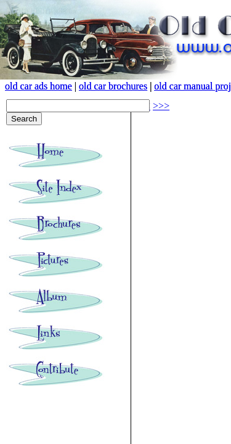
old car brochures (113, 86)
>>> (161, 106)
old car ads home (38, 86)
